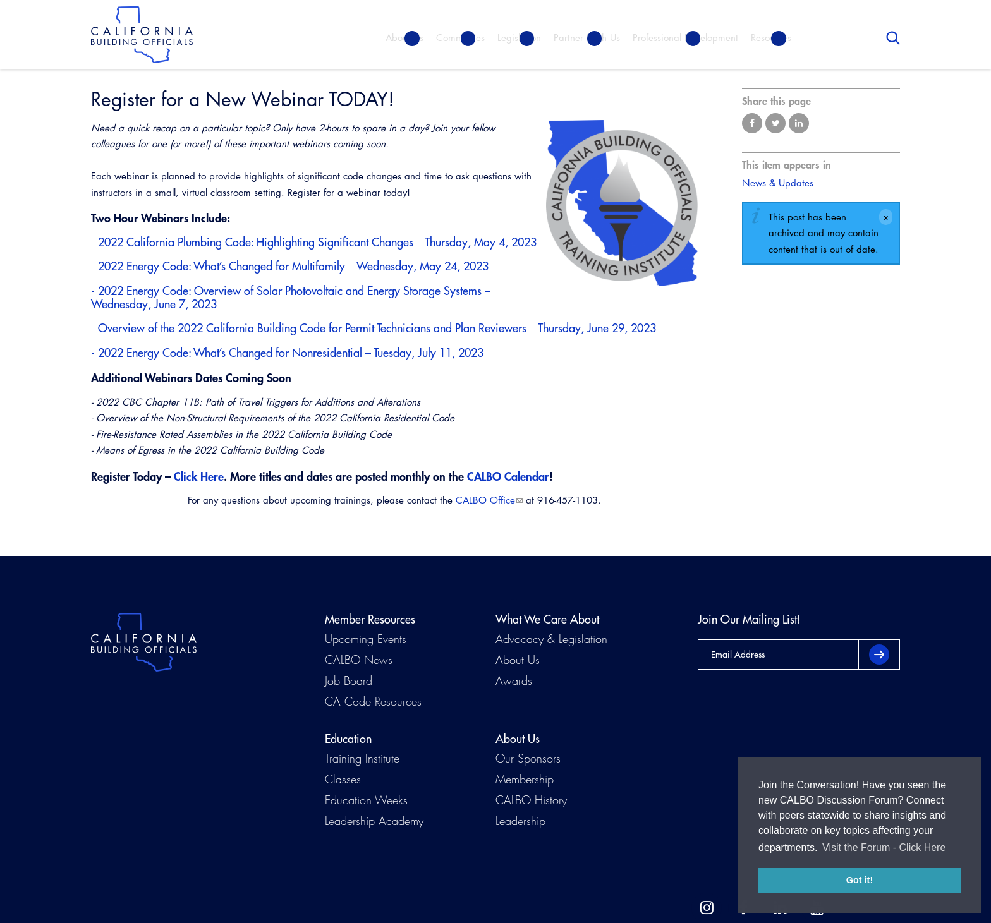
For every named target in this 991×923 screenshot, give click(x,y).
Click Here (199, 476)
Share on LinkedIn (799, 123)
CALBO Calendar (508, 476)
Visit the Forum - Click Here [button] (883, 847)
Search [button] (893, 38)
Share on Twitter (775, 123)
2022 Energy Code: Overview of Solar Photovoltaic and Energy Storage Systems (290, 291)
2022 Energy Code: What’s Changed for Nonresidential (230, 353)
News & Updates (777, 183)
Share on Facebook (752, 123)
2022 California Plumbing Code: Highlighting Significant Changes (255, 242)
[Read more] (622, 203)
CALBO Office (485, 500)
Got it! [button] (859, 880)
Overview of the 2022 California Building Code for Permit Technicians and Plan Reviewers (312, 328)
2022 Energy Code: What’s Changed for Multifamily (221, 266)
